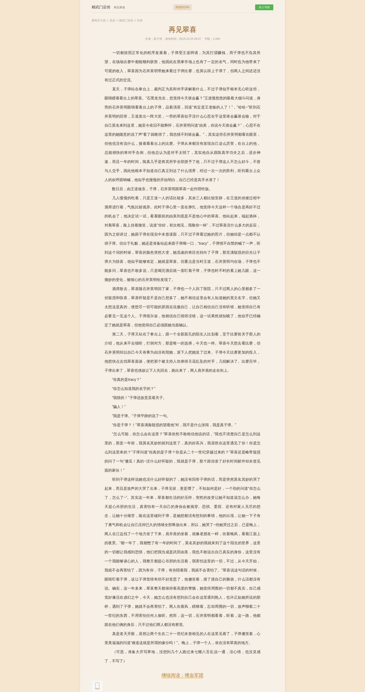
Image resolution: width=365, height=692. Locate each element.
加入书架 (264, 7)
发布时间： (172, 39)
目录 (140, 20)
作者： (149, 39)
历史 (112, 20)
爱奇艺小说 (99, 20)
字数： (208, 39)
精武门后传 (126, 20)
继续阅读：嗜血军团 (182, 675)
